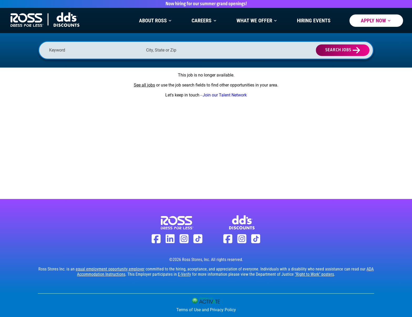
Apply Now (376, 21)
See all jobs (144, 85)
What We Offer (257, 21)
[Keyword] (95, 50)
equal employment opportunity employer (110, 269)
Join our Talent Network (225, 95)
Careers (204, 21)
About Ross (156, 21)
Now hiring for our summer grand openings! (206, 4)
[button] (233, 50)
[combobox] (191, 50)
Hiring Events (314, 21)
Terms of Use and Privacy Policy (206, 309)
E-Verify (184, 274)
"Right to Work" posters (314, 274)
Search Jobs (338, 50)
